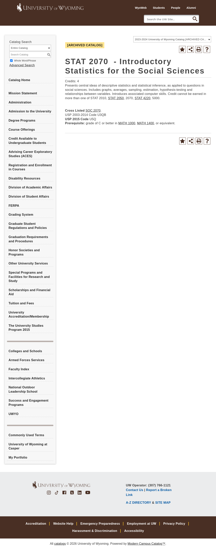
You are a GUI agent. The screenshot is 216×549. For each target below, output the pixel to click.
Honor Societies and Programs (24, 252)
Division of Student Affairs (29, 196)
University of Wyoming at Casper (28, 446)
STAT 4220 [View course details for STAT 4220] (142, 98)
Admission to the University (30, 111)
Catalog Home (19, 80)
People (175, 7)
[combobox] (172, 39)
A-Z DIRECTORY (138, 502)
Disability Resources (24, 178)
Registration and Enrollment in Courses (30, 167)
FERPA (14, 205)
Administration (20, 102)
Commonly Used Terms (26, 435)
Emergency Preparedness (100, 523)
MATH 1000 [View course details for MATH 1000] (126, 123)
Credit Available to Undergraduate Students (27, 140)
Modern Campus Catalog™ (146, 543)
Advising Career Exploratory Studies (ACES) (30, 154)
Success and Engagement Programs (28, 402)
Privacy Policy (174, 523)
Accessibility (134, 530)
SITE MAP (163, 502)
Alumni (191, 7)
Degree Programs (22, 120)
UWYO (13, 414)
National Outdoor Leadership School (23, 389)
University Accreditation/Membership (29, 314)
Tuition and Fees (21, 303)
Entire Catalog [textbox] (19, 47)
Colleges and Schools (25, 351)
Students (159, 7)
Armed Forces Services (26, 360)
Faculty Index (19, 369)
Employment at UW (141, 523)
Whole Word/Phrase (25, 60)
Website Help (63, 523)
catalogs (60, 543)
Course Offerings (22, 129)
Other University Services (28, 263)
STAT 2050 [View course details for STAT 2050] (116, 98)
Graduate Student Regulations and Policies (28, 226)
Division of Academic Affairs (30, 187)
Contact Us (134, 490)
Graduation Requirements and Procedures (28, 239)
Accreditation (35, 523)
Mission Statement (23, 93)
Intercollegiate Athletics (27, 378)
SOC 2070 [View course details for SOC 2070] (93, 110)
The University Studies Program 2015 (26, 328)
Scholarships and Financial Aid (29, 292)
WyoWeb (141, 7)
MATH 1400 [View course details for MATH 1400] (145, 123)
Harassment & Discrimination (94, 530)
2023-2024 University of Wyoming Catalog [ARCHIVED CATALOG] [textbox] (171, 39)
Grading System (21, 214)
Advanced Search (22, 65)
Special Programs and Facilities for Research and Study (29, 277)
